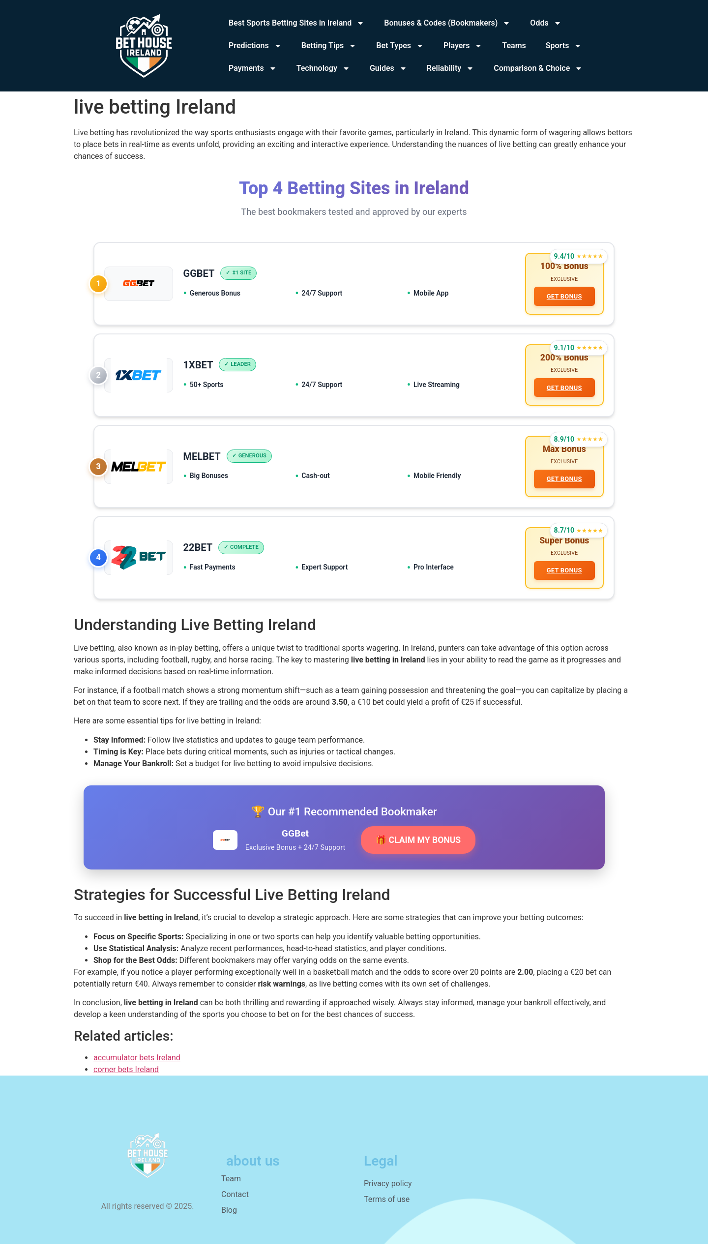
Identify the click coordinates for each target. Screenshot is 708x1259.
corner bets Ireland (126, 1084)
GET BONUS (562, 297)
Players (462, 46)
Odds (545, 23)
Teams (514, 45)
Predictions (255, 46)
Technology (323, 68)
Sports (564, 46)
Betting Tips (329, 46)
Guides (388, 68)
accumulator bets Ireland (136, 1072)
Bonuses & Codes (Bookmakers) (447, 23)
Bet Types (400, 46)
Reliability (450, 68)
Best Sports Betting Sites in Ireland (296, 23)
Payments (253, 68)
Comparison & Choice (538, 68)
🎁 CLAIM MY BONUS (418, 855)
